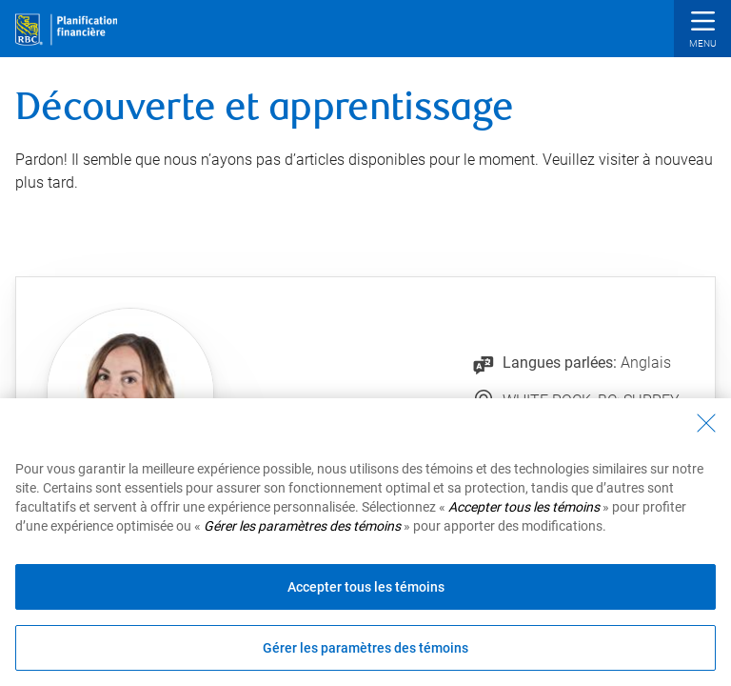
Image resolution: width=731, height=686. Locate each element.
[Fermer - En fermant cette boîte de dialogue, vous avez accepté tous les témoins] (706, 423)
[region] (365, 542)
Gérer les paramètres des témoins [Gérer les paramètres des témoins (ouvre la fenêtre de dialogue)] (365, 648)
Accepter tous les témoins (366, 587)
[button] (702, 30)
